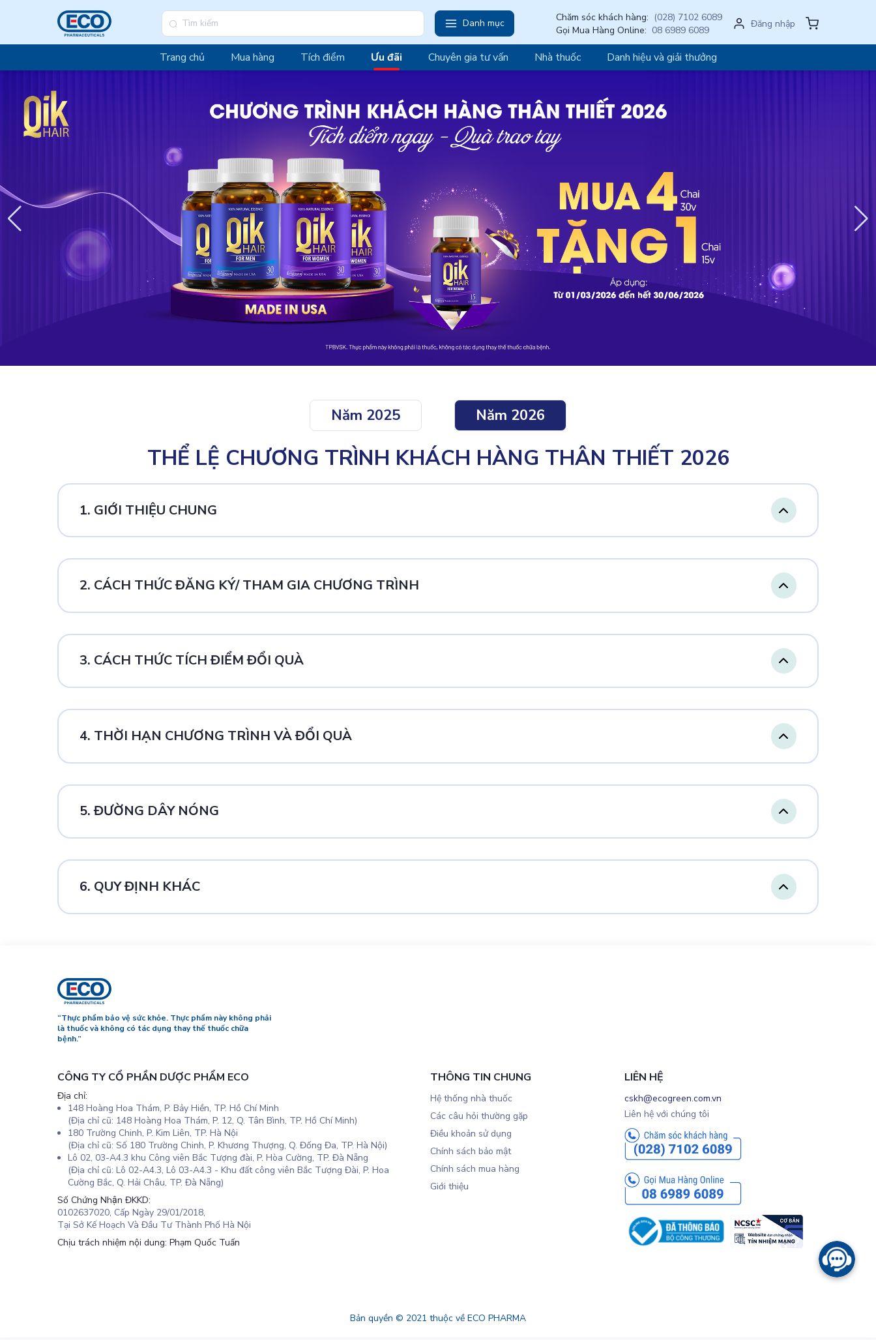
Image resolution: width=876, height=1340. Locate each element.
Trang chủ (182, 57)
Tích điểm (322, 57)
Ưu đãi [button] (386, 57)
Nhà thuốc (557, 57)
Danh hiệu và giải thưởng (662, 57)
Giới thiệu (449, 1188)
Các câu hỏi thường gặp (479, 1118)
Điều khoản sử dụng (471, 1135)
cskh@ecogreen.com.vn (673, 1100)
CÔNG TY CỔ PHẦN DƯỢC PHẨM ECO (153, 1079)
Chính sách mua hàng (474, 1171)
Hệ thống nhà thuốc (471, 1100)
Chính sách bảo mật (470, 1153)
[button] (474, 23)
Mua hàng (252, 57)
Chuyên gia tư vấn (468, 57)
